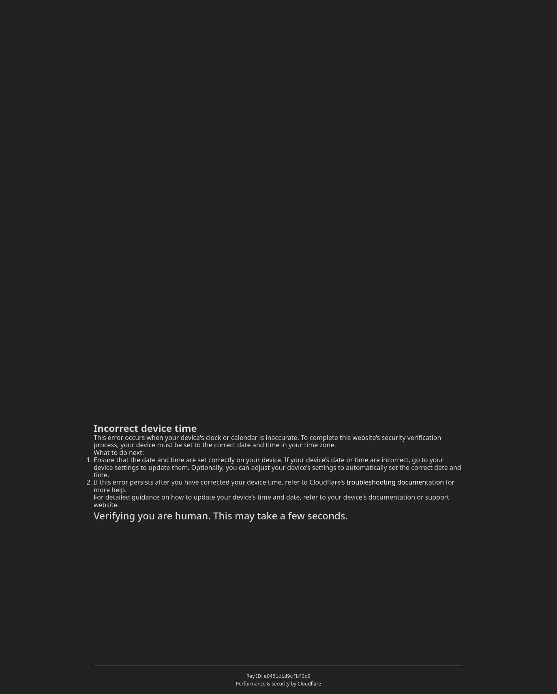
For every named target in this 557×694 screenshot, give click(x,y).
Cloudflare (309, 683)
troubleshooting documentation (395, 482)
